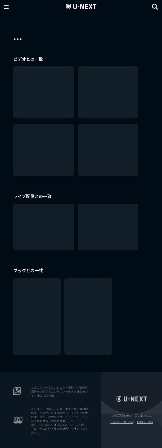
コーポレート (143, 415)
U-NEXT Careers (122, 415)
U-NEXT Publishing (122, 422)
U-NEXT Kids (145, 422)
